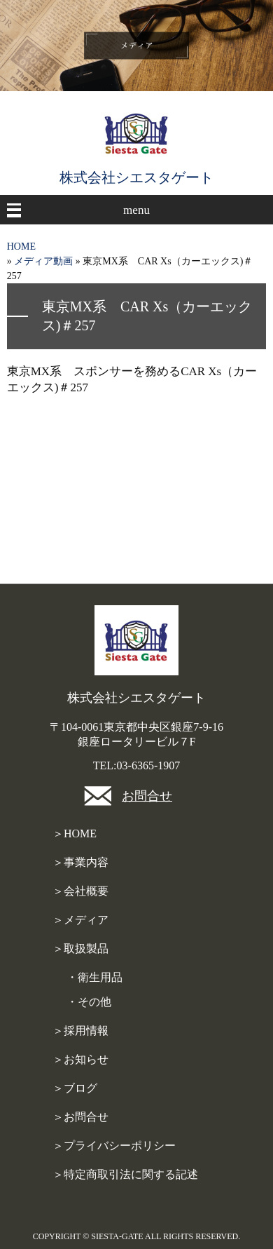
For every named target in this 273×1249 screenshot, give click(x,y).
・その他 (88, 1002)
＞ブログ (74, 1088)
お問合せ (147, 796)
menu (136, 210)
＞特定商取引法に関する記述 (125, 1174)
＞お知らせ (80, 1059)
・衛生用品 (94, 977)
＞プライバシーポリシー (114, 1146)
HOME (21, 246)
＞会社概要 (80, 891)
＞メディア (80, 920)
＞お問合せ (80, 1117)
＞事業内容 (80, 862)
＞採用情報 (80, 1031)
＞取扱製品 (80, 948)
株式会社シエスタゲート (136, 177)
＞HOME (74, 833)
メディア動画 (43, 261)
